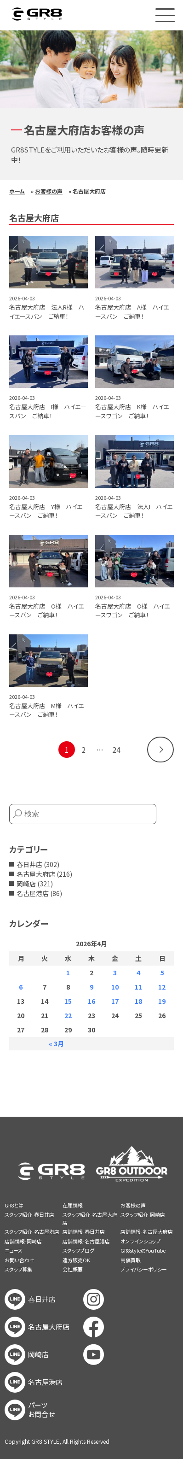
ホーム (17, 191)
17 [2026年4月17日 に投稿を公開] (115, 1001)
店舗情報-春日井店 (84, 1231)
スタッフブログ (78, 1250)
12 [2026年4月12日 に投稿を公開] (162, 986)
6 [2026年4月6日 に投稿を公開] (21, 986)
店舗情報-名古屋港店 (86, 1241)
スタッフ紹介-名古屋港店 (32, 1231)
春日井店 (29, 864)
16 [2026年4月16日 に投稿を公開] (91, 1001)
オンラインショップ (140, 1241)
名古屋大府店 (36, 874)
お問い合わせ (19, 1260)
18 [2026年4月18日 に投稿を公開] (138, 1001)
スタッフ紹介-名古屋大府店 (90, 1218)
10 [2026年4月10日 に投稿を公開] (115, 986)
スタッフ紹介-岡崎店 (142, 1214)
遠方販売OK (76, 1260)
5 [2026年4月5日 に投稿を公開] (162, 972)
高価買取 (130, 1260)
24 (116, 749)
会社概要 (73, 1269)
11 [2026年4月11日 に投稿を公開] (138, 986)
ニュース (14, 1250)
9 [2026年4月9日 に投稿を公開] (91, 986)
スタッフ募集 (18, 1269)
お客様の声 (49, 191)
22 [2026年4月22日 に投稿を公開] (68, 1015)
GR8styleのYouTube (143, 1250)
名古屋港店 (33, 893)
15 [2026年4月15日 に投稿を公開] (68, 1001)
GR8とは (14, 1205)
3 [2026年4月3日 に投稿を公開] (115, 972)
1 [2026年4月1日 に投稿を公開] (68, 972)
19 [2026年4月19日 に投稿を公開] (162, 1001)
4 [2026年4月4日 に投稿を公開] (138, 972)
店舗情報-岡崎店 (23, 1241)
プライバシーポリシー (143, 1269)
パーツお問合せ (41, 1409)
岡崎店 (26, 883)
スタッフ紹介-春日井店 (29, 1214)
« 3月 (56, 1043)
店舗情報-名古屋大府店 (146, 1231)
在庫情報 (73, 1205)
